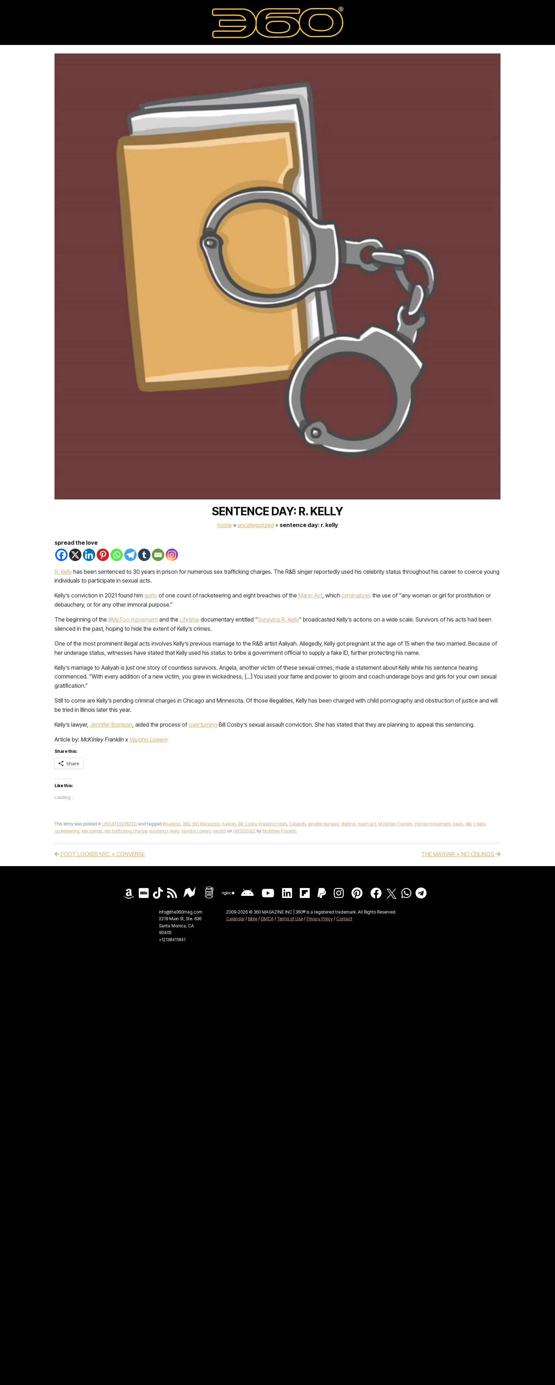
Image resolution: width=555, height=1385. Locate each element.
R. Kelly (63, 571)
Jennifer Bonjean (111, 724)
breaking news (273, 823)
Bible (252, 918)
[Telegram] (130, 555)
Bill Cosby (247, 823)
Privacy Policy (320, 918)
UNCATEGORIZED (256, 524)
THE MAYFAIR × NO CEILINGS (460, 854)
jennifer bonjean (323, 823)
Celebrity (297, 823)
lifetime (348, 823)
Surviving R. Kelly (278, 619)
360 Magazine (206, 823)
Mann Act (310, 595)
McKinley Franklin (395, 823)
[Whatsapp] (116, 555)
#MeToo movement (133, 619)
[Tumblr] (144, 555)
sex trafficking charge (125, 831)
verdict (219, 831)
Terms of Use (290, 918)
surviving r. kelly (164, 831)
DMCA (267, 918)
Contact (344, 918)
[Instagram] (172, 555)
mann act (366, 823)
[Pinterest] (103, 555)
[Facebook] (61, 555)
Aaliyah (229, 823)
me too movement (432, 823)
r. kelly (479, 823)
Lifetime (189, 619)
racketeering (67, 831)
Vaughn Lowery (149, 739)
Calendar (235, 918)
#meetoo (172, 823)
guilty (150, 595)
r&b (468, 823)
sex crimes (91, 831)
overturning (203, 724)
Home (224, 524)
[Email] (158, 555)
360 (186, 823)
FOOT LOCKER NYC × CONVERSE (100, 854)
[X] (75, 555)
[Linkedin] (89, 555)
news (458, 823)
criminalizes (356, 595)
